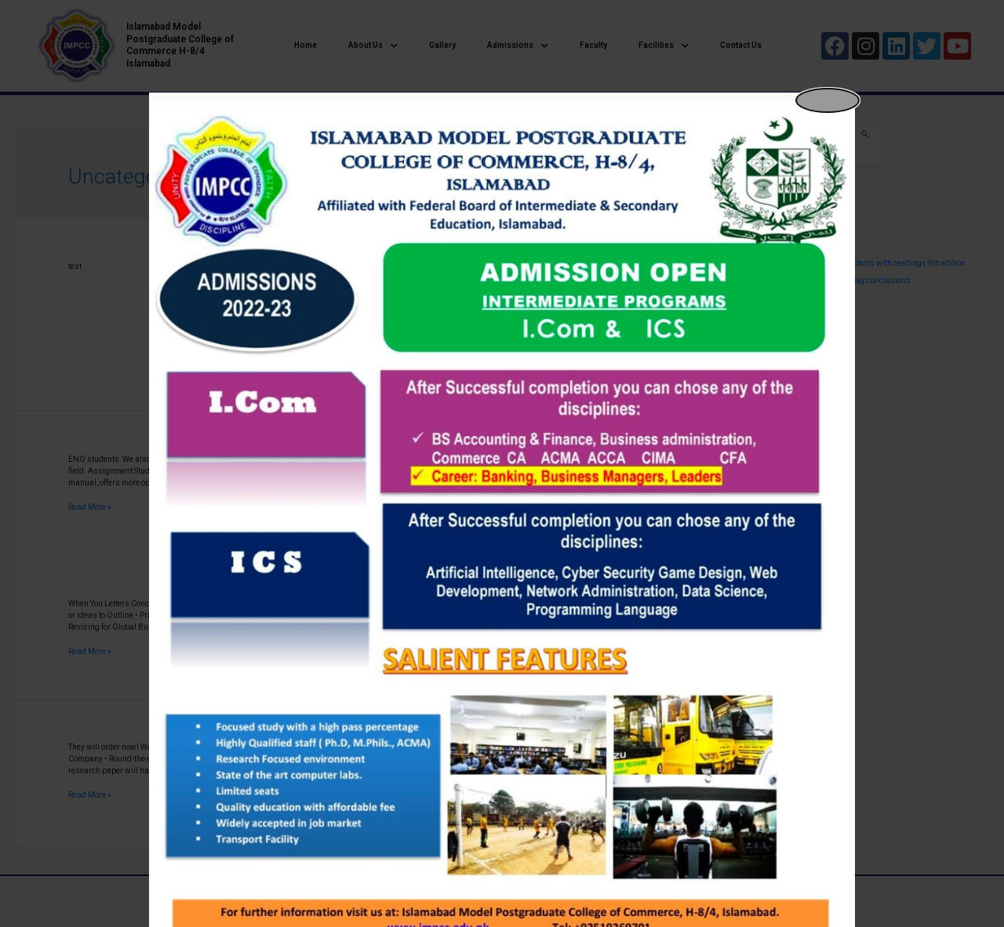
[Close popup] (827, 100)
